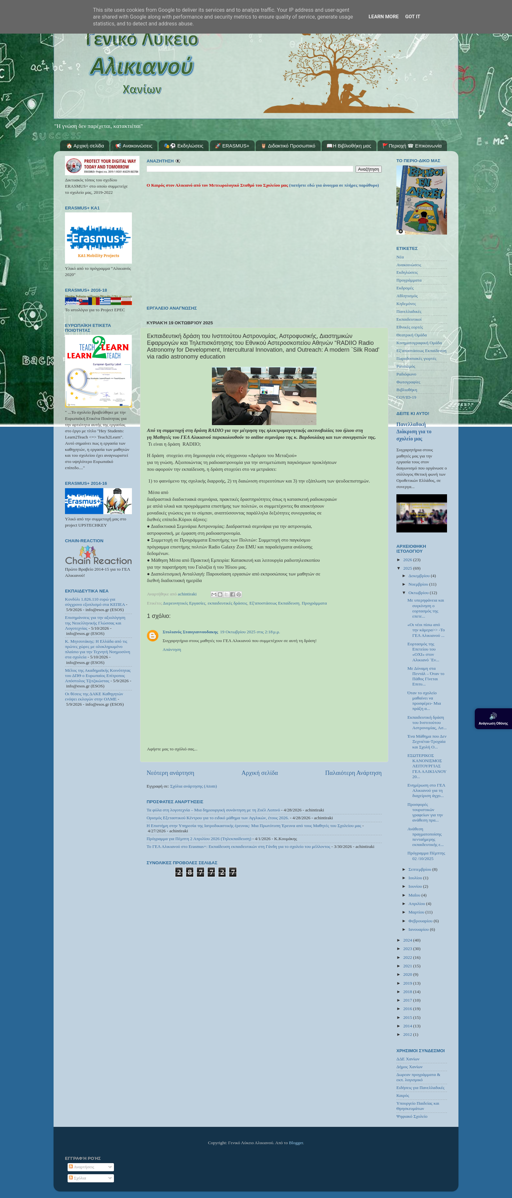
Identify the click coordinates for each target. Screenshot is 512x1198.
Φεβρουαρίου (421, 920)
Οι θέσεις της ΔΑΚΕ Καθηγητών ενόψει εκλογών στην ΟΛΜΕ (94, 696)
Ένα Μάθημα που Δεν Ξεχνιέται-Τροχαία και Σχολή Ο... (427, 741)
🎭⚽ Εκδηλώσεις (183, 145)
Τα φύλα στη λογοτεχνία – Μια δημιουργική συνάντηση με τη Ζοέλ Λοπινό (213, 809)
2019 (408, 983)
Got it (412, 17)
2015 (408, 1017)
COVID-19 (406, 397)
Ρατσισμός (405, 366)
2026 (408, 559)
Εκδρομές (405, 287)
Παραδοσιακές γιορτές (416, 358)
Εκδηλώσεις (407, 272)
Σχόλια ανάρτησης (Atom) (193, 786)
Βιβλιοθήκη (406, 389)
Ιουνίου (415, 886)
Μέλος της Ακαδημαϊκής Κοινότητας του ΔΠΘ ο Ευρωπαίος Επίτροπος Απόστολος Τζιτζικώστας (98, 675)
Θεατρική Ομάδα (411, 334)
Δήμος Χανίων (409, 1066)
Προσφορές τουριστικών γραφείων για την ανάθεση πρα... (425, 812)
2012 (408, 1034)
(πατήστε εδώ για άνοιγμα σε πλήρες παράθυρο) (333, 185)
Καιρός (402, 1095)
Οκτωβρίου (419, 592)
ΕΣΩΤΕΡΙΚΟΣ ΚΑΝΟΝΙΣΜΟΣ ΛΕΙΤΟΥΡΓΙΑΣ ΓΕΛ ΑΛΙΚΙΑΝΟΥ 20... (427, 766)
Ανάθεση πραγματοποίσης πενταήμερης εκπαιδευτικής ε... (426, 836)
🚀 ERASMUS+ (232, 145)
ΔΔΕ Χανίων (408, 1058)
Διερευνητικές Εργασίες (184, 603)
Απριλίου (417, 903)
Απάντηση (172, 649)
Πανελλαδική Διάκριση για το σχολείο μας (413, 431)
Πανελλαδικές (409, 311)
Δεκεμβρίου (419, 575)
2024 (408, 940)
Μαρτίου (416, 912)
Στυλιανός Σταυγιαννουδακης (190, 631)
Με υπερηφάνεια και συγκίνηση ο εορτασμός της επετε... (426, 608)
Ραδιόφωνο (406, 374)
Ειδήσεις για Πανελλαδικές (420, 1087)
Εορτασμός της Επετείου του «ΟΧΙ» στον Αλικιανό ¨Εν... (423, 651)
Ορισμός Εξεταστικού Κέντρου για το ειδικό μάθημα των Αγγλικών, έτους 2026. (218, 817)
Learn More (384, 17)
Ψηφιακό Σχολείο (411, 1116)
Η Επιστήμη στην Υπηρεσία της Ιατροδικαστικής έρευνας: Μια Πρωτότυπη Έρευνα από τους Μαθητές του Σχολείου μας (254, 825)
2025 (408, 568)
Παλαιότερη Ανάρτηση (353, 772)
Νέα (400, 256)
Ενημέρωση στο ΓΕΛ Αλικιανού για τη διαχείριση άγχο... (426, 790)
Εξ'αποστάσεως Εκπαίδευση (274, 603)
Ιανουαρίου (419, 929)
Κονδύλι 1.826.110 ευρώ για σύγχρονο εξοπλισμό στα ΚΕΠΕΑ (95, 602)
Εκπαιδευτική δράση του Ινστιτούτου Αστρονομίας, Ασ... (427, 722)
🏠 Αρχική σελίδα (85, 145)
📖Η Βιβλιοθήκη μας (349, 145)
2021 (408, 965)
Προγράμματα (314, 603)
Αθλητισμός (407, 295)
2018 (408, 991)
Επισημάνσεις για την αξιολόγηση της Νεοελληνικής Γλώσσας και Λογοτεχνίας (95, 622)
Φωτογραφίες (408, 381)
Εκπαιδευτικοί (409, 319)
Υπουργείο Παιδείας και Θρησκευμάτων (417, 1106)
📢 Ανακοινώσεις (133, 145)
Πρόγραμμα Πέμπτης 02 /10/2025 (426, 856)
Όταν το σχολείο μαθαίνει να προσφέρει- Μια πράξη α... (424, 700)
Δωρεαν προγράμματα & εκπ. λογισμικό (418, 1077)
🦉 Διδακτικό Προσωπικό (288, 145)
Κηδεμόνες (406, 303)
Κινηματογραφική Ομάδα (419, 342)
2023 (408, 948)
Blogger (296, 1142)
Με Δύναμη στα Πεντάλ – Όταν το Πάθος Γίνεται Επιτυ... (426, 676)
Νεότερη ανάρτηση (170, 772)
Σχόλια (77, 1177)
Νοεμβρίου (418, 584)
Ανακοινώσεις (408, 264)
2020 (408, 974)
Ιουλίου (415, 877)
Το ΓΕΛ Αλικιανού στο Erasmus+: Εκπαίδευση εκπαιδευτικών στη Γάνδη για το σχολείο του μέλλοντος (238, 846)
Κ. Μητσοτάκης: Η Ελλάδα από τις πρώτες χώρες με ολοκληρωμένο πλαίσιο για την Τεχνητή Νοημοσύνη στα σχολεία (97, 649)
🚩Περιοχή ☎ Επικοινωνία (411, 145)
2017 (408, 1000)
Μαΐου (415, 895)
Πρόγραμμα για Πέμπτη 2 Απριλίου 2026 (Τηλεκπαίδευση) (199, 838)
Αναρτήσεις (81, 1166)
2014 (408, 1025)
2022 (408, 957)
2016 (408, 1008)
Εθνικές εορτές (409, 327)
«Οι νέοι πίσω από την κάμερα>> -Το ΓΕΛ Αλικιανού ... (426, 629)
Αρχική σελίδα (259, 772)
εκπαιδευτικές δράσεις (227, 603)
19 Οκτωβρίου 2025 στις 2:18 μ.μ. (250, 631)
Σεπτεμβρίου (420, 869)
